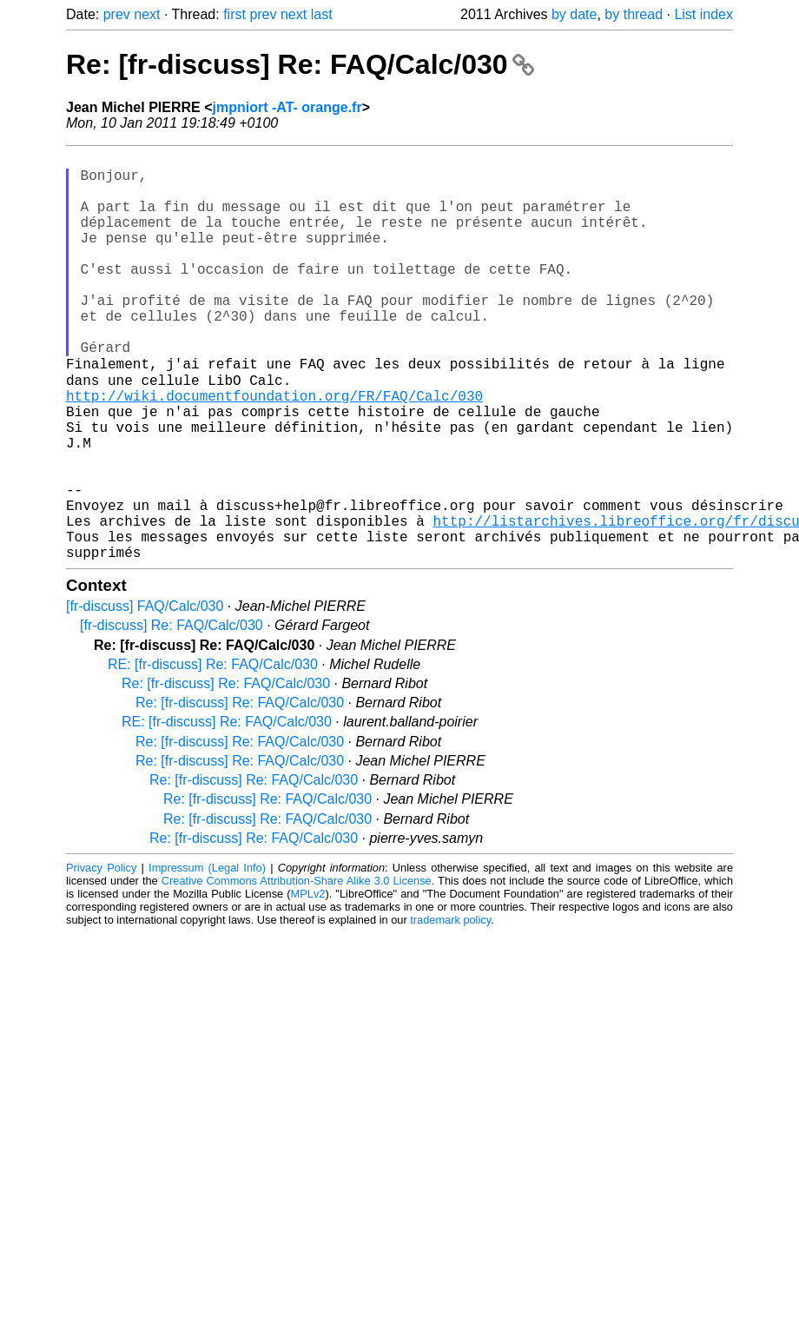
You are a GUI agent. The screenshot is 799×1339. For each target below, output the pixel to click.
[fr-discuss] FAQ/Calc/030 (144, 694)
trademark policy (450, 1008)
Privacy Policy (101, 956)
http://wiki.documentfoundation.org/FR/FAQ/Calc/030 (274, 449)
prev (116, 14)
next (147, 14)
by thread (633, 14)
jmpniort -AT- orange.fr (287, 107)
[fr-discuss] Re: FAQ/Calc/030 (171, 713)
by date (574, 14)
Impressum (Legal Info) (207, 956)
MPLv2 (308, 982)
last (322, 14)
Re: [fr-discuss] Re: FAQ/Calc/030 (300, 64)
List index (703, 14)
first (234, 14)
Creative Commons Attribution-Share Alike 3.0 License (297, 969)
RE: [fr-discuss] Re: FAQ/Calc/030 (213, 753)
